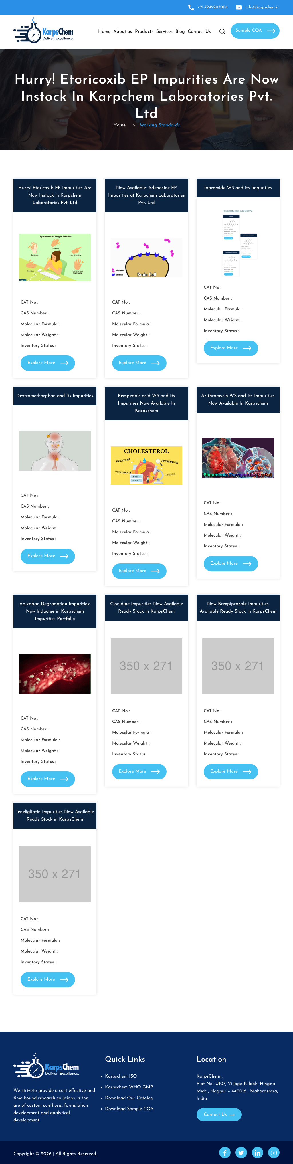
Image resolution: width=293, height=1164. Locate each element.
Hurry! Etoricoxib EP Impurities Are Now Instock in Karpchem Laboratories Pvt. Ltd (54, 195)
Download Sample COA (129, 1109)
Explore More (47, 363)
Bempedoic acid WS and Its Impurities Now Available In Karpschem (146, 403)
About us (122, 31)
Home (104, 31)
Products (144, 31)
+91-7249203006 (208, 7)
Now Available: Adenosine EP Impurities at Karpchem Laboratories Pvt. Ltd (146, 195)
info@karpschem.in (258, 7)
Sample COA (255, 31)
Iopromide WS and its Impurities (238, 188)
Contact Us (199, 31)
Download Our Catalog (129, 1098)
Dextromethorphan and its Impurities (54, 396)
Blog (180, 31)
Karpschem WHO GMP (129, 1087)
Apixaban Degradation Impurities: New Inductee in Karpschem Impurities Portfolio (54, 611)
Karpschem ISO (121, 1076)
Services (164, 31)
